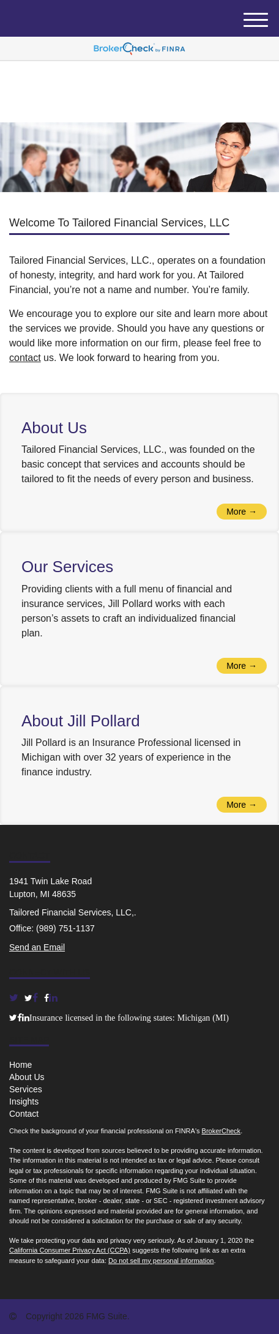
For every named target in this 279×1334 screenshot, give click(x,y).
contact (25, 357)
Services (25, 1089)
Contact (24, 1114)
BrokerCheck (221, 1131)
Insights (24, 1101)
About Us (54, 428)
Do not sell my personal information (161, 1260)
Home (20, 1065)
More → (241, 511)
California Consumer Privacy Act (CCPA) (69, 1250)
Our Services (67, 566)
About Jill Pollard (80, 721)
